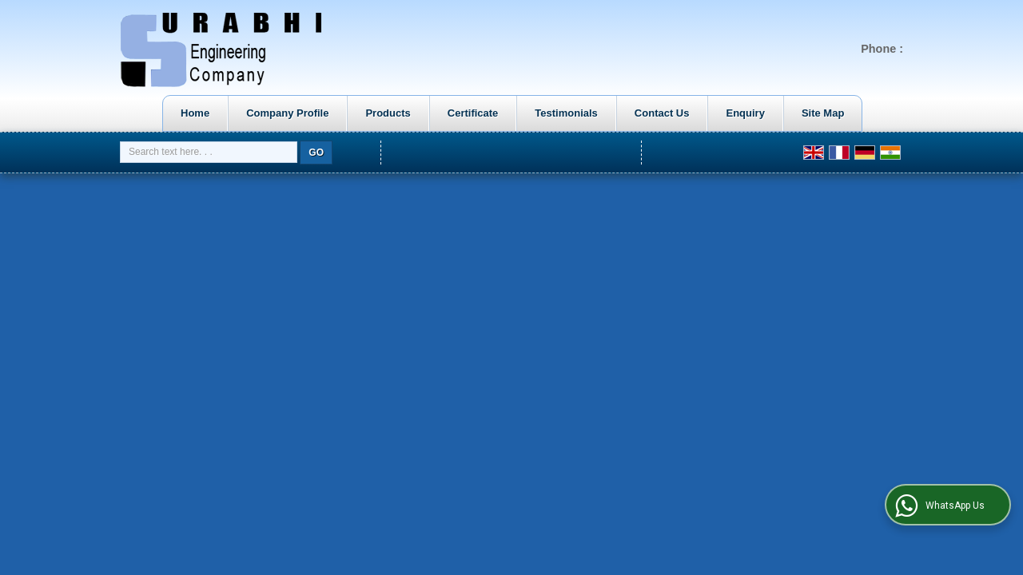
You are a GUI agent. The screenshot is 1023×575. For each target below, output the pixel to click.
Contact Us (662, 113)
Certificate (473, 113)
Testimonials (566, 113)
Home (195, 113)
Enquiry (745, 113)
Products (387, 113)
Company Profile (287, 113)
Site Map (823, 113)
